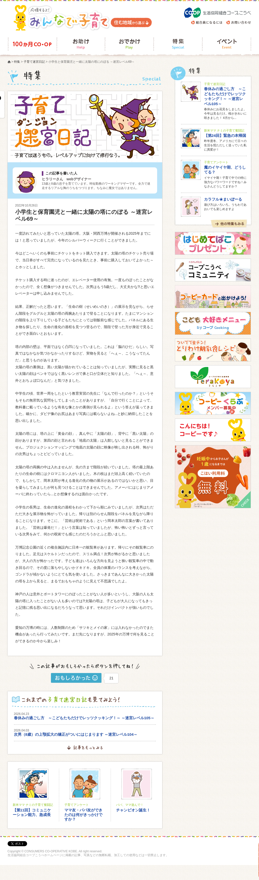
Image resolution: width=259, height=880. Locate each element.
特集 (17, 61)
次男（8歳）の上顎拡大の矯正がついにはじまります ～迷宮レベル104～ (76, 734)
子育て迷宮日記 (34, 61)
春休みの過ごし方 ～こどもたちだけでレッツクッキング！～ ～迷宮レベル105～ (84, 718)
